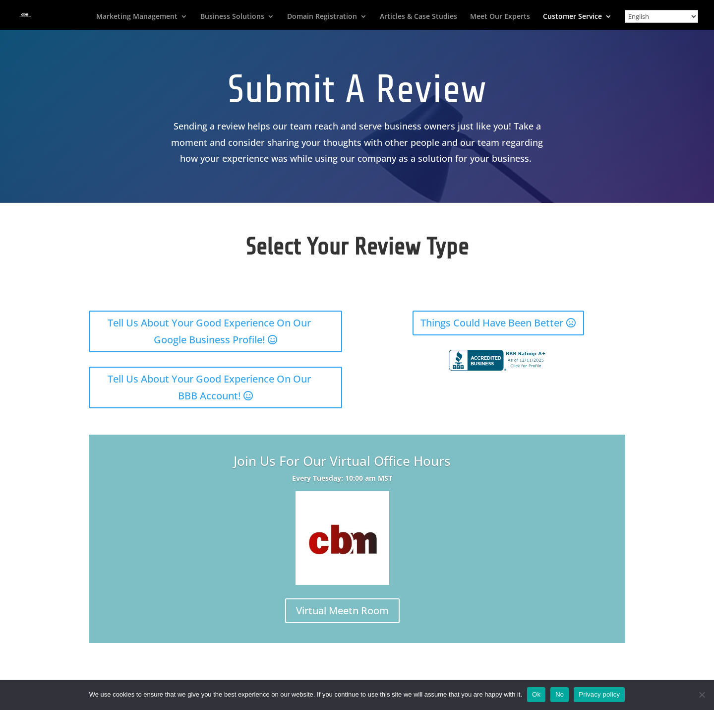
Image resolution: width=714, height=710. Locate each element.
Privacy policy (599, 694)
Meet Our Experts (500, 17)
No (559, 694)
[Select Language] (661, 16)
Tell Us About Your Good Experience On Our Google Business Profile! (209, 331)
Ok (536, 694)
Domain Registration (322, 17)
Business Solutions (232, 17)
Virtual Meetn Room (342, 610)
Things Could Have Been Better (491, 322)
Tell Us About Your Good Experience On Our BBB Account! (209, 387)
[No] (702, 695)
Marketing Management (137, 17)
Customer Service (572, 17)
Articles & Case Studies (418, 17)
